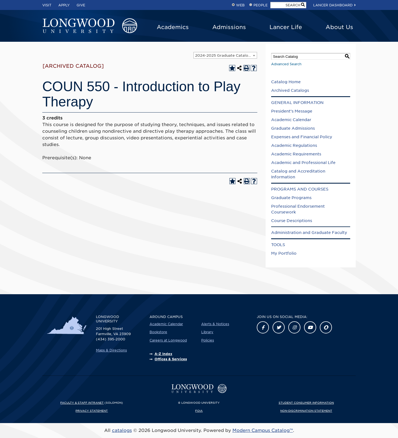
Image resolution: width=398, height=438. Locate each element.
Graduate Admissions (293, 128)
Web (240, 5)
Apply (64, 5)
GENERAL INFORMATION (297, 102)
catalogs (122, 430)
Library (207, 332)
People (260, 5)
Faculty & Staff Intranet (82, 402)
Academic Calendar (291, 120)
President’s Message (291, 111)
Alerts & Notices (215, 324)
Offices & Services (171, 359)
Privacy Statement (91, 410)
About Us (339, 27)
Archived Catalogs (290, 90)
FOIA (199, 410)
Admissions (229, 27)
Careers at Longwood (168, 340)
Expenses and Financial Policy (301, 137)
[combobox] (225, 55)
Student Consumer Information (306, 402)
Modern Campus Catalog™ (262, 430)
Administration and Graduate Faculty (309, 232)
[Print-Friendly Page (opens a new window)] (246, 68)
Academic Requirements (296, 154)
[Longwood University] (89, 26)
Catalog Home (286, 82)
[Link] (263, 327)
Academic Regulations (294, 145)
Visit (46, 5)
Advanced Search (286, 64)
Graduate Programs (291, 197)
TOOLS (278, 245)
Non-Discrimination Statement (306, 410)
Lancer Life (285, 27)
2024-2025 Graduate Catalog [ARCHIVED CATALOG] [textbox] (226, 55)
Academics (173, 27)
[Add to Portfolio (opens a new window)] (232, 68)
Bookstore (158, 332)
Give (81, 5)
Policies (207, 340)
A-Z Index (163, 354)
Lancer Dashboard (333, 5)
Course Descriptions (291, 220)
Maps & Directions (111, 350)
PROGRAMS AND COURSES (299, 189)
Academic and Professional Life (303, 162)
